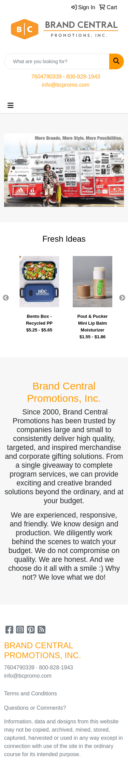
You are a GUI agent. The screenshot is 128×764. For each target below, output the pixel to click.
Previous (5, 298)
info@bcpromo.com (65, 85)
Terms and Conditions (30, 693)
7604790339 (46, 77)
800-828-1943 (83, 77)
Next (122, 298)
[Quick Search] (57, 61)
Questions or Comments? (35, 708)
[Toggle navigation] (10, 105)
